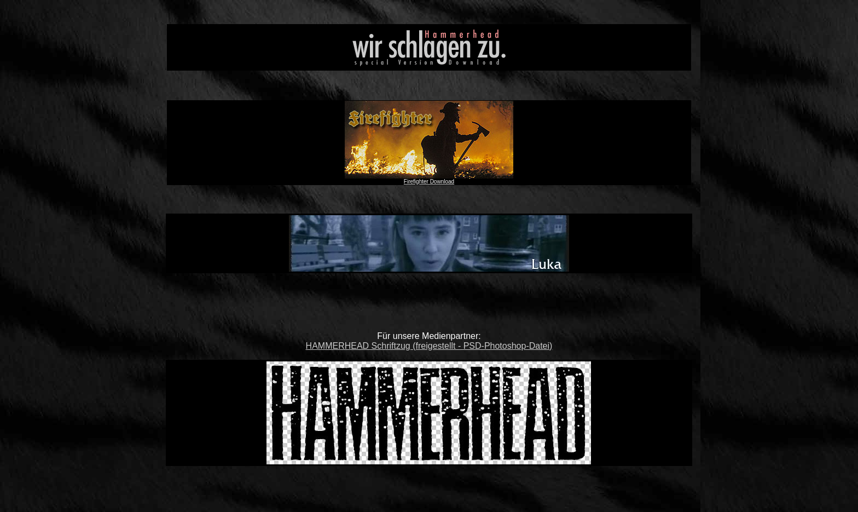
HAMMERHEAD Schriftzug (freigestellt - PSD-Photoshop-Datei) (429, 345)
